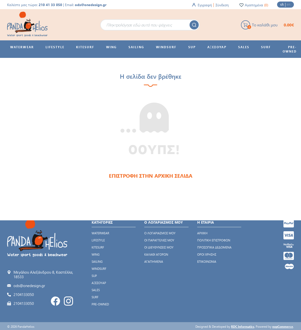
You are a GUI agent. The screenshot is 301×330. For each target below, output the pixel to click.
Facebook (55, 301)
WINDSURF (99, 269)
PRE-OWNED (100, 304)
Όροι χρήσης (206, 254)
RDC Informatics (242, 326)
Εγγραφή (205, 5)
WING (95, 254)
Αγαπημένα (153, 261)
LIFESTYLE (98, 240)
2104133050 (23, 294)
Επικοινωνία (206, 261)
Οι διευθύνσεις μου (159, 247)
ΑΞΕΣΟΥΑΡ (99, 283)
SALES (96, 290)
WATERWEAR (100, 233)
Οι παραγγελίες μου (159, 240)
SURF (95, 297)
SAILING (97, 261)
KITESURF (98, 247)
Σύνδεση (222, 5)
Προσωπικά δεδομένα (214, 247)
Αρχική (202, 233)
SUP (94, 276)
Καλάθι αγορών (156, 254)
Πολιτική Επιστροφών (213, 240)
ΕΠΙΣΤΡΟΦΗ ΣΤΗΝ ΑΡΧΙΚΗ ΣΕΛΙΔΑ (150, 175)
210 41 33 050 (50, 4)
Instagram (68, 301)
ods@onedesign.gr (91, 4)
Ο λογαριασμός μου (160, 233)
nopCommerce (282, 326)
